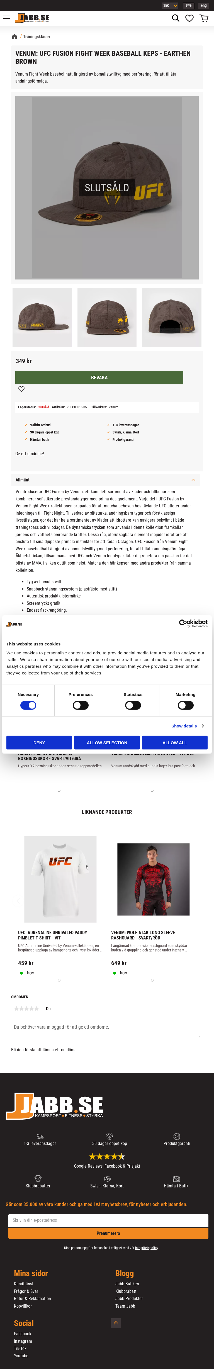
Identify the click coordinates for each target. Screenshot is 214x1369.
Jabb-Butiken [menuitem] (127, 1283)
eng (204, 5)
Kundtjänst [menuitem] (23, 1283)
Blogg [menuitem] (124, 1273)
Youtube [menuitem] (21, 1355)
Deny (39, 742)
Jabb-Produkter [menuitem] (129, 1298)
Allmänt (23, 480)
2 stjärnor (21, 1008)
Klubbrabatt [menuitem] (126, 1291)
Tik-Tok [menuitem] (20, 1348)
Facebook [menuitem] (22, 1333)
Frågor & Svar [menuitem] (26, 1291)
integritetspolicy (146, 1248)
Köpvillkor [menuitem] (23, 1306)
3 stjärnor (26, 1008)
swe (189, 5)
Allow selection (107, 742)
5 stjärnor (36, 1008)
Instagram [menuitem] (23, 1341)
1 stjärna (16, 1008)
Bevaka (99, 377)
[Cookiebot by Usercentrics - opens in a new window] (183, 624)
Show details (184, 726)
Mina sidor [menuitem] (31, 1273)
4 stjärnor (31, 1008)
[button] (9, 18)
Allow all (174, 742)
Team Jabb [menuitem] (125, 1306)
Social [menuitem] (24, 1323)
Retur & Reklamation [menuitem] (32, 1298)
